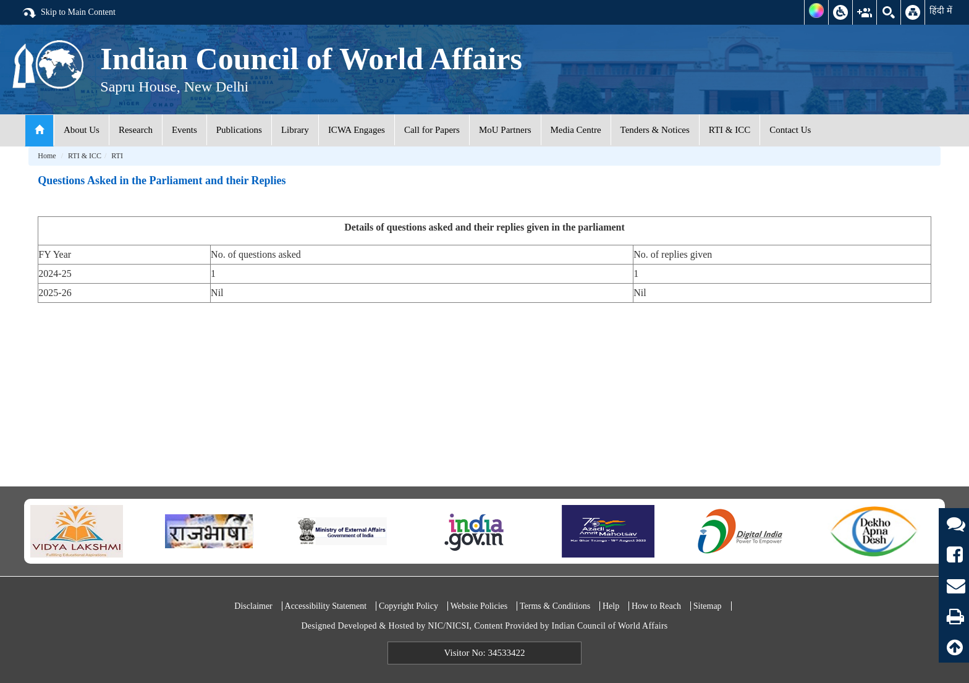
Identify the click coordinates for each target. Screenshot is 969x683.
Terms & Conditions (555, 606)
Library (295, 130)
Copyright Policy (408, 606)
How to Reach (656, 606)
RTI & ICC (729, 130)
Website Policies (479, 606)
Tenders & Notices (655, 130)
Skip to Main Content (69, 13)
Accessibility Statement (326, 606)
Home (47, 155)
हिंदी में (940, 10)
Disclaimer (253, 606)
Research (136, 130)
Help (611, 606)
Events (184, 130)
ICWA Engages (356, 130)
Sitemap (707, 606)
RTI (117, 155)
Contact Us (790, 130)
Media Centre (576, 130)
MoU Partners (505, 130)
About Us (81, 130)
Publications (239, 130)
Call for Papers (432, 130)
